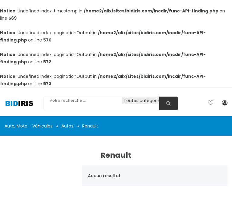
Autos (70, 126)
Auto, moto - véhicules (31, 126)
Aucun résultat (104, 176)
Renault (90, 126)
